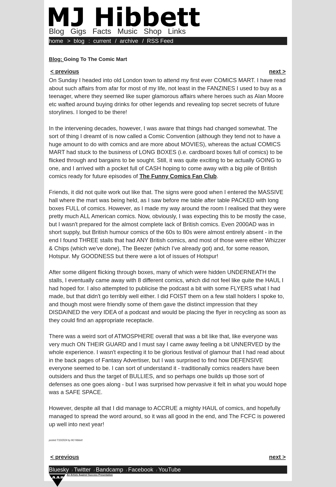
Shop (153, 31)
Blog (56, 31)
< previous (64, 71)
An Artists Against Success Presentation (90, 475)
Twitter (82, 469)
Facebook (140, 469)
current (102, 41)
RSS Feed (160, 41)
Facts (101, 31)
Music (127, 31)
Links (177, 31)
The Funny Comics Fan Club (178, 176)
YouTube (169, 469)
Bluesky (59, 469)
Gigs (78, 31)
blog (79, 41)
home (56, 41)
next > (277, 71)
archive (129, 41)
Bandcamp (109, 469)
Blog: (56, 59)
